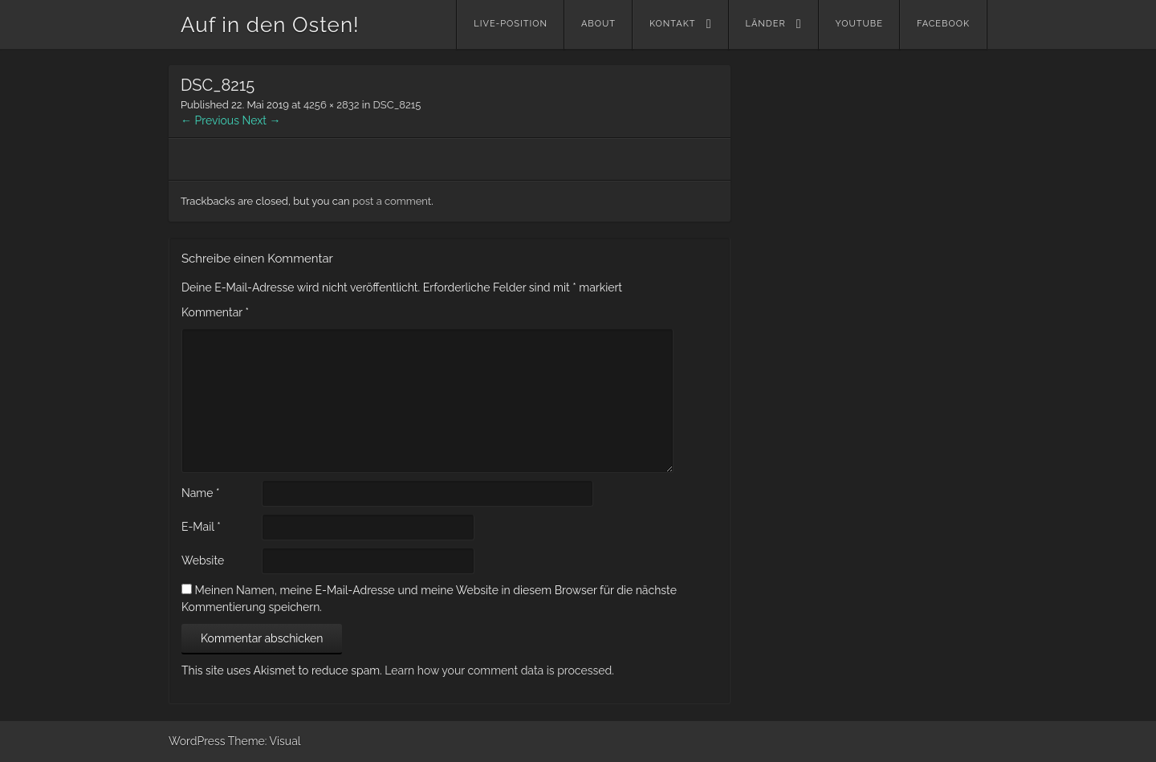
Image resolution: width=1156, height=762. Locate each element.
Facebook (943, 23)
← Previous (210, 120)
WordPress (197, 741)
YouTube (859, 23)
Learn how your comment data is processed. (499, 670)
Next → (261, 120)
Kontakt (672, 23)
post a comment (391, 201)
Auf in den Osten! (270, 25)
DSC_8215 (397, 105)
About (598, 23)
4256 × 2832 (331, 105)
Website (202, 560)
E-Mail (201, 526)
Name (200, 493)
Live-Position (510, 23)
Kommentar (215, 312)
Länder (766, 23)
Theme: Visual (264, 741)
